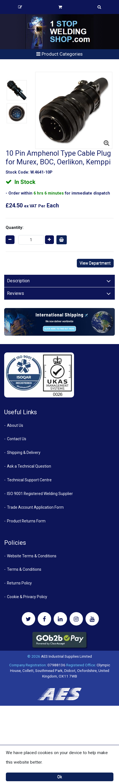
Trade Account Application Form (35, 507)
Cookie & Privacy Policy (27, 596)
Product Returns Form (26, 521)
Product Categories (59, 54)
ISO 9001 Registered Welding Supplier (40, 493)
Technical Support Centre (29, 480)
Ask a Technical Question (29, 466)
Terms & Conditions (24, 569)
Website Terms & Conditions (31, 556)
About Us (15, 425)
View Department (95, 263)
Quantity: (14, 227)
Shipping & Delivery (24, 452)
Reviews (15, 293)
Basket (60, 7)
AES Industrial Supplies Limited (66, 656)
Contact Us (16, 439)
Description (18, 280)
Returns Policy (19, 583)
